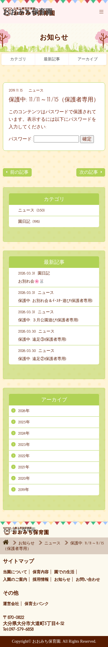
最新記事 (52, 59)
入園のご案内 (15, 579)
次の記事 (88, 172)
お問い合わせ (88, 579)
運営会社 (11, 604)
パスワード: (44, 138)
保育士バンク (36, 604)
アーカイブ (87, 59)
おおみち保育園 (29, 14)
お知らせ (27, 543)
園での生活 (64, 572)
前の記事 (19, 172)
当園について (15, 572)
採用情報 (41, 579)
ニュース (36, 90)
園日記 (44, 273)
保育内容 (41, 572)
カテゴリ (18, 59)
